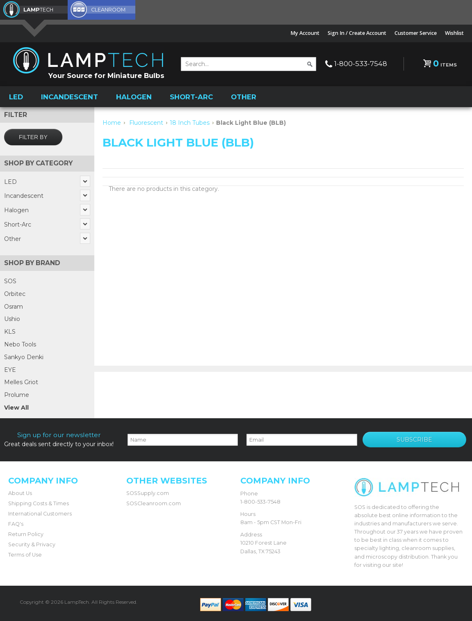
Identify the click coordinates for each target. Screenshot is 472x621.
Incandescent (69, 97)
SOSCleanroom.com (153, 503)
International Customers (40, 514)
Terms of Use (25, 555)
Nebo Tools (20, 344)
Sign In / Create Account (357, 33)
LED (16, 97)
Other (243, 97)
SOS (10, 281)
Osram (13, 306)
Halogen (134, 97)
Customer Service (415, 33)
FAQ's (15, 524)
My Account (304, 33)
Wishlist (454, 33)
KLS (10, 331)
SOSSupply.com (147, 493)
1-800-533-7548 (360, 64)
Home (112, 122)
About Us (20, 493)
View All (16, 407)
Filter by (33, 137)
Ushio (12, 319)
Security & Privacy (31, 544)
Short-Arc (191, 97)
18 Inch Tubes (190, 122)
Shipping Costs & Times (38, 503)
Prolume (16, 395)
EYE (10, 370)
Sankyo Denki (23, 357)
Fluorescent (146, 122)
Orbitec (14, 294)
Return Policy (25, 534)
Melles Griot (21, 382)
